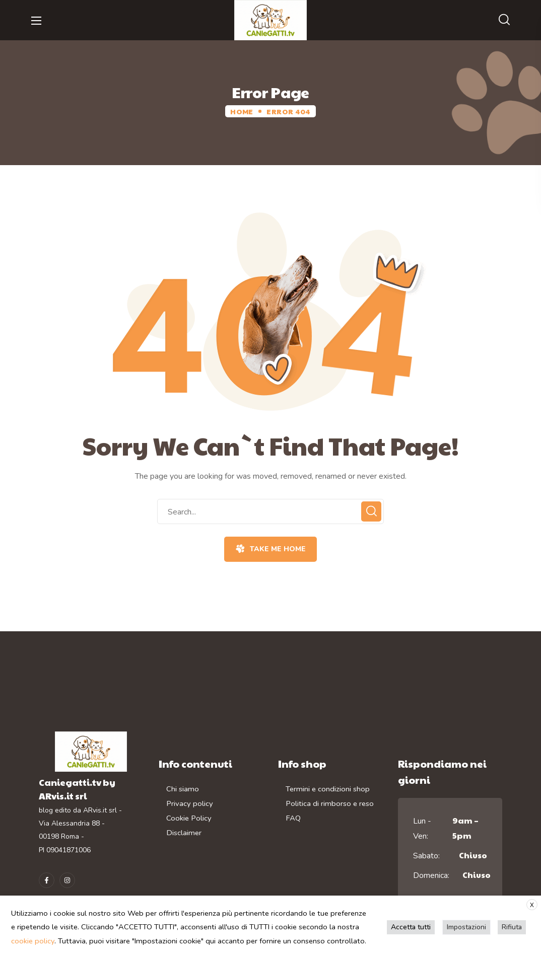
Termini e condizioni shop (328, 789)
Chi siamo (182, 789)
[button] (504, 20)
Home (241, 111)
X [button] (532, 905)
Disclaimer (183, 832)
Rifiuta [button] (512, 927)
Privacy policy (189, 803)
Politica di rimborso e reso (330, 803)
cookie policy (32, 941)
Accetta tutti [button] (412, 927)
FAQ (293, 817)
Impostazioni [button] (467, 927)
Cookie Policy (189, 817)
